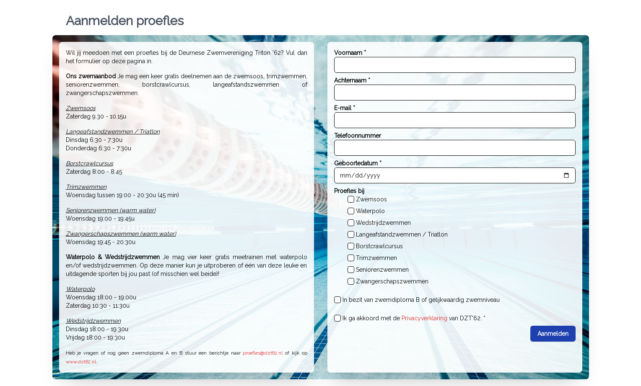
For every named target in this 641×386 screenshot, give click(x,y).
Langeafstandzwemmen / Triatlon (402, 234)
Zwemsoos (371, 199)
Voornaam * (350, 52)
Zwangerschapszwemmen (392, 281)
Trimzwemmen (376, 258)
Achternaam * (352, 80)
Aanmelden (552, 333)
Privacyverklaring (424, 318)
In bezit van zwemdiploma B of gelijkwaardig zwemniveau (421, 299)
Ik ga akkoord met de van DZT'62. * (414, 318)
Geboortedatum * (357, 163)
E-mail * (344, 108)
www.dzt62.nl (81, 362)
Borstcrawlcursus (379, 246)
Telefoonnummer (357, 135)
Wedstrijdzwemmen (383, 222)
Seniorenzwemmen (382, 269)
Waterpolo (370, 211)
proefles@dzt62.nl (263, 353)
